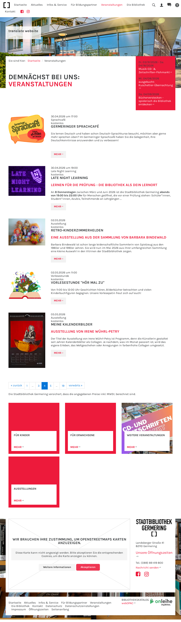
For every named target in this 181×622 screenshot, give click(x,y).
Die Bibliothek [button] (136, 4)
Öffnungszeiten (39, 611)
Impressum (18, 611)
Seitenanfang (60, 611)
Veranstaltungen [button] (111, 4)
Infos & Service (48, 605)
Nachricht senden (147, 570)
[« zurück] (16, 387)
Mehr (58, 154)
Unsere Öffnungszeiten (154, 555)
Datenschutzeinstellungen (82, 608)
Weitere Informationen (57, 569)
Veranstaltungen (100, 605)
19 (63, 388)
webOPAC (127, 605)
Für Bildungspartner (74, 605)
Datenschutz (54, 608)
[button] (177, 5)
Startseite (20, 4)
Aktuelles (30, 605)
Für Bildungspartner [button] (84, 4)
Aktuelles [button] (37, 4)
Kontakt (10, 11)
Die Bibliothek (20, 608)
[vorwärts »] (75, 387)
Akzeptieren (89, 569)
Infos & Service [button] (57, 4)
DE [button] (169, 4)
